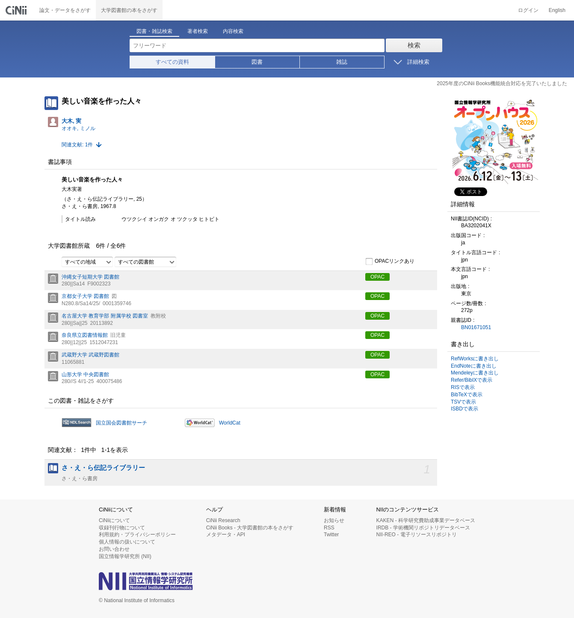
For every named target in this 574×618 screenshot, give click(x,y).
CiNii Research (223, 520)
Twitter (331, 535)
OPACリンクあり (389, 261)
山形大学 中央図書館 (85, 374)
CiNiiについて (114, 520)
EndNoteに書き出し (474, 366)
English (557, 10)
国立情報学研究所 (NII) (125, 556)
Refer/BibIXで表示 (471, 380)
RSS (329, 528)
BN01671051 (476, 327)
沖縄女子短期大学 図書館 (90, 277)
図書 (257, 62)
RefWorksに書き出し (475, 359)
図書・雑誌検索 (154, 31)
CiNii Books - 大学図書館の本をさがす (250, 528)
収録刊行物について (122, 528)
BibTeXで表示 (466, 395)
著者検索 (197, 31)
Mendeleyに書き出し (475, 373)
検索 (414, 45)
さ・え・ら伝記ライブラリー (103, 467)
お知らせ (334, 520)
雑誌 (341, 62)
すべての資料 (172, 62)
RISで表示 (463, 387)
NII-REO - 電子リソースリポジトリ (416, 535)
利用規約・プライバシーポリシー (137, 535)
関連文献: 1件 (77, 145)
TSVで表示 (463, 402)
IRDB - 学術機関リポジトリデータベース (423, 528)
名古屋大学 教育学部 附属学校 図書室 (105, 316)
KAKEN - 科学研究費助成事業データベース (425, 520)
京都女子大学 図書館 (85, 296)
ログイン (528, 10)
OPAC (377, 277)
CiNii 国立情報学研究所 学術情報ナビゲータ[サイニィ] (17, 10)
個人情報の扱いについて (127, 542)
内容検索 (233, 31)
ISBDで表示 (464, 409)
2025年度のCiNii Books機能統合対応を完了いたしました (502, 83)
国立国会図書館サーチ (121, 423)
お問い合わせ (114, 549)
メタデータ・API (225, 535)
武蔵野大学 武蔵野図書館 (90, 355)
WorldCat (229, 423)
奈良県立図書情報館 (85, 335)
